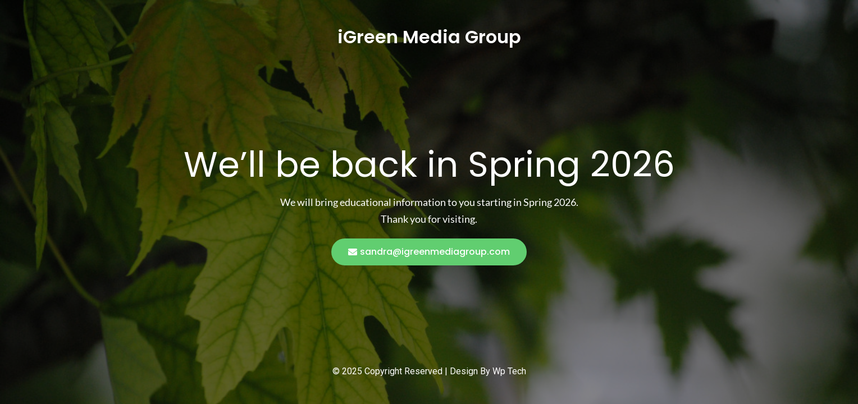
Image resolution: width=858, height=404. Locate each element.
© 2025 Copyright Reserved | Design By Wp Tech (429, 371)
